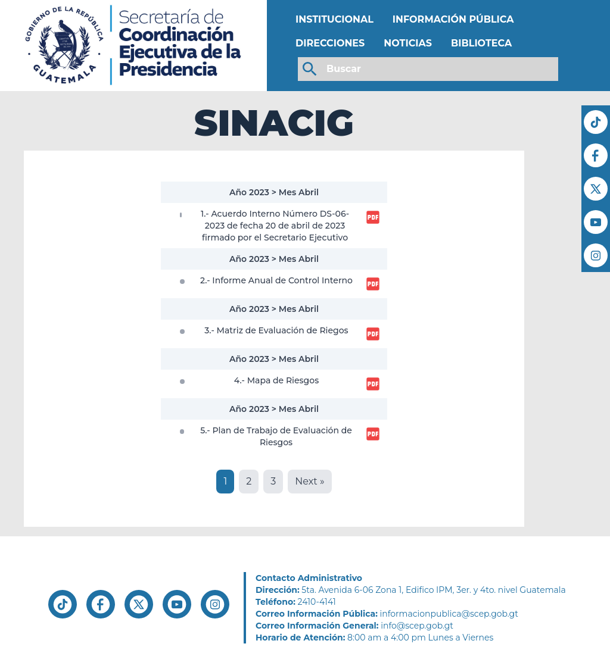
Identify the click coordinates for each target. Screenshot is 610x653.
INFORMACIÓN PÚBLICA (453, 19)
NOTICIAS (408, 43)
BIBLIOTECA (481, 43)
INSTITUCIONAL (334, 19)
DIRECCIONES (330, 43)
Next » (309, 481)
